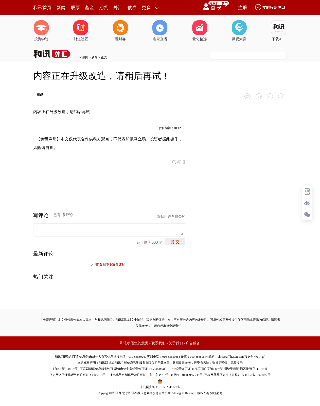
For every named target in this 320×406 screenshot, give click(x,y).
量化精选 (199, 30)
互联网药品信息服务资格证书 (224, 375)
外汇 (117, 7)
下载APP (278, 30)
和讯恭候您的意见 (134, 343)
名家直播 (160, 30)
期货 (103, 7)
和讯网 (83, 57)
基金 (89, 7)
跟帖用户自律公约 (171, 217)
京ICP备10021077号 (258, 375)
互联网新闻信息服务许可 (96, 369)
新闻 (61, 7)
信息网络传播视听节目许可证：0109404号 (77, 375)
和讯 (39, 94)
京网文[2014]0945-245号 (187, 375)
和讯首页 (42, 7)
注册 (242, 7)
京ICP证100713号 (65, 369)
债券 (132, 7)
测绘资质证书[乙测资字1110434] (245, 369)
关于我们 (176, 343)
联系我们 (158, 343)
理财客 (120, 30)
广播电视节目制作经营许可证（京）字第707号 (137, 375)
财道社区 (80, 30)
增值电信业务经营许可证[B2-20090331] (140, 369)
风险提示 (236, 363)
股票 (75, 7)
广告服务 (193, 343)
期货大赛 (239, 30)
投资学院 (41, 30)
